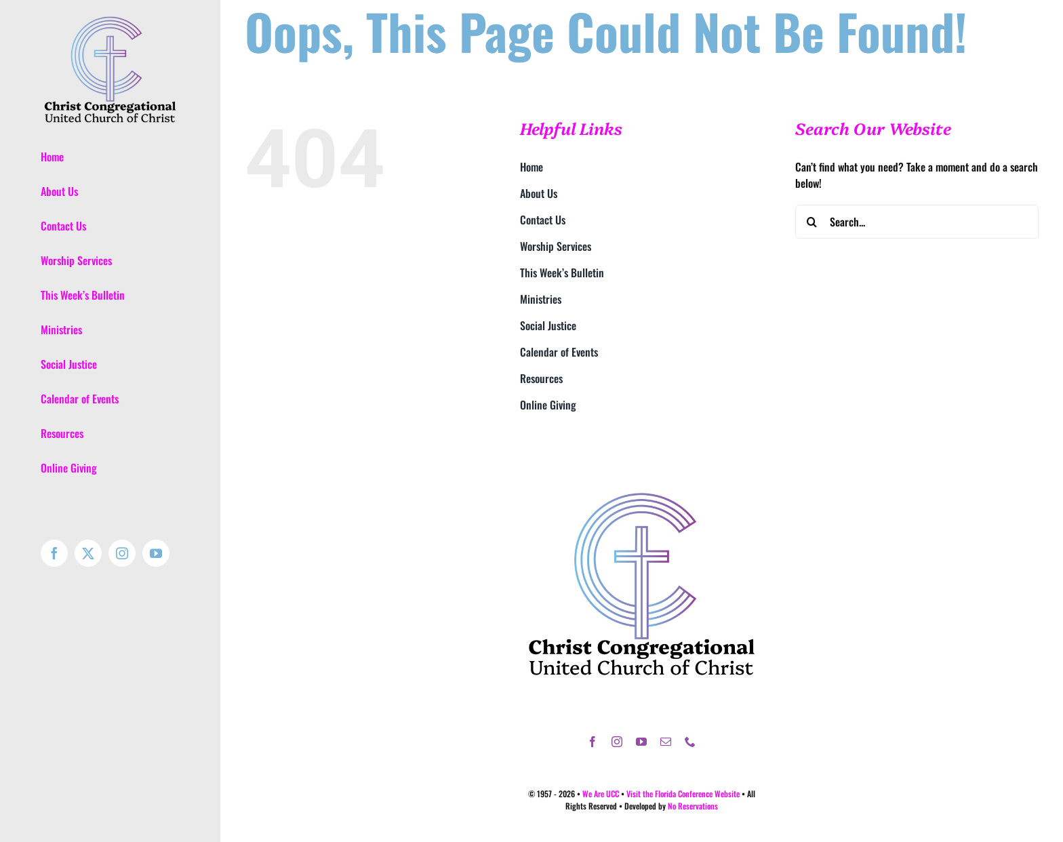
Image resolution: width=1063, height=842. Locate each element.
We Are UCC (600, 793)
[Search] (812, 222)
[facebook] (592, 741)
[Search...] (917, 222)
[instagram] (616, 741)
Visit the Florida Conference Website (683, 793)
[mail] (665, 741)
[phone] (690, 741)
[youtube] (641, 741)
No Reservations (693, 805)
